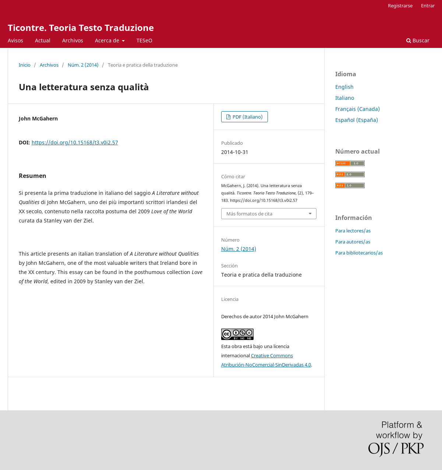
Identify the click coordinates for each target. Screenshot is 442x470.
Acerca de (108, 40)
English (344, 86)
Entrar (428, 5)
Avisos (15, 40)
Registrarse (400, 5)
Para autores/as (352, 241)
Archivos (72, 40)
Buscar (417, 40)
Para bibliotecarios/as (359, 252)
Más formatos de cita (249, 213)
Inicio (25, 65)
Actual (42, 40)
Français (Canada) (357, 108)
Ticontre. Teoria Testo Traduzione (81, 27)
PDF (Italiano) (247, 116)
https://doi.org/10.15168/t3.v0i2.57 (75, 142)
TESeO (144, 40)
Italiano (344, 97)
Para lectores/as (353, 230)
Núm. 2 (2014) (83, 65)
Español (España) (356, 119)
